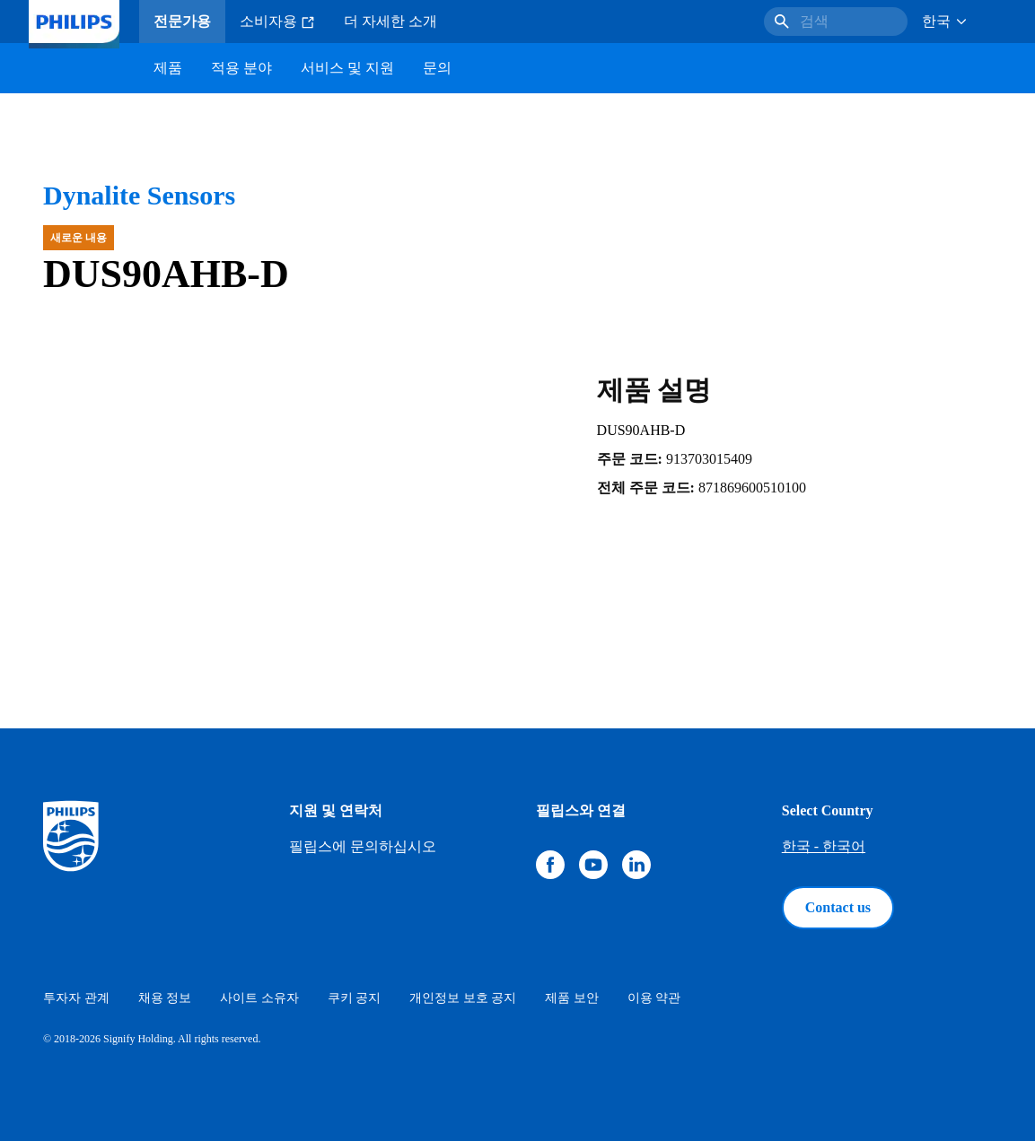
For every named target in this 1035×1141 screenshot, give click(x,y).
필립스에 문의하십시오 (362, 846)
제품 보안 (572, 998)
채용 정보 (165, 998)
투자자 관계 (76, 998)
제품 (167, 67)
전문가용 (182, 21)
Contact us (838, 907)
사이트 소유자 (259, 998)
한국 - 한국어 (823, 846)
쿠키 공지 (355, 998)
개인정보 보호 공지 (462, 998)
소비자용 (277, 21)
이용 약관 (654, 998)
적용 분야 (241, 67)
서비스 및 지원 (347, 67)
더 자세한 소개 (390, 21)
